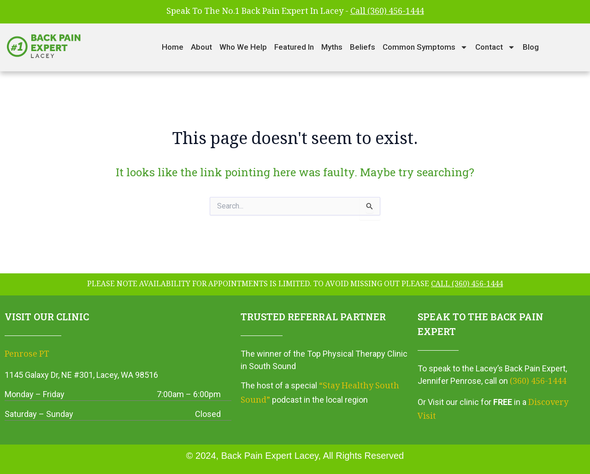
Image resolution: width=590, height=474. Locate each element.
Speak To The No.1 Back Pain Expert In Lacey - (295, 12)
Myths (331, 47)
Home (172, 47)
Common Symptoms (425, 47)
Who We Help (243, 47)
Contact (495, 47)
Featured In (294, 47)
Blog (531, 47)
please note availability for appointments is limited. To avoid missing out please (295, 284)
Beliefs (362, 47)
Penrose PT (27, 355)
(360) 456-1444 (538, 382)
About (201, 47)
